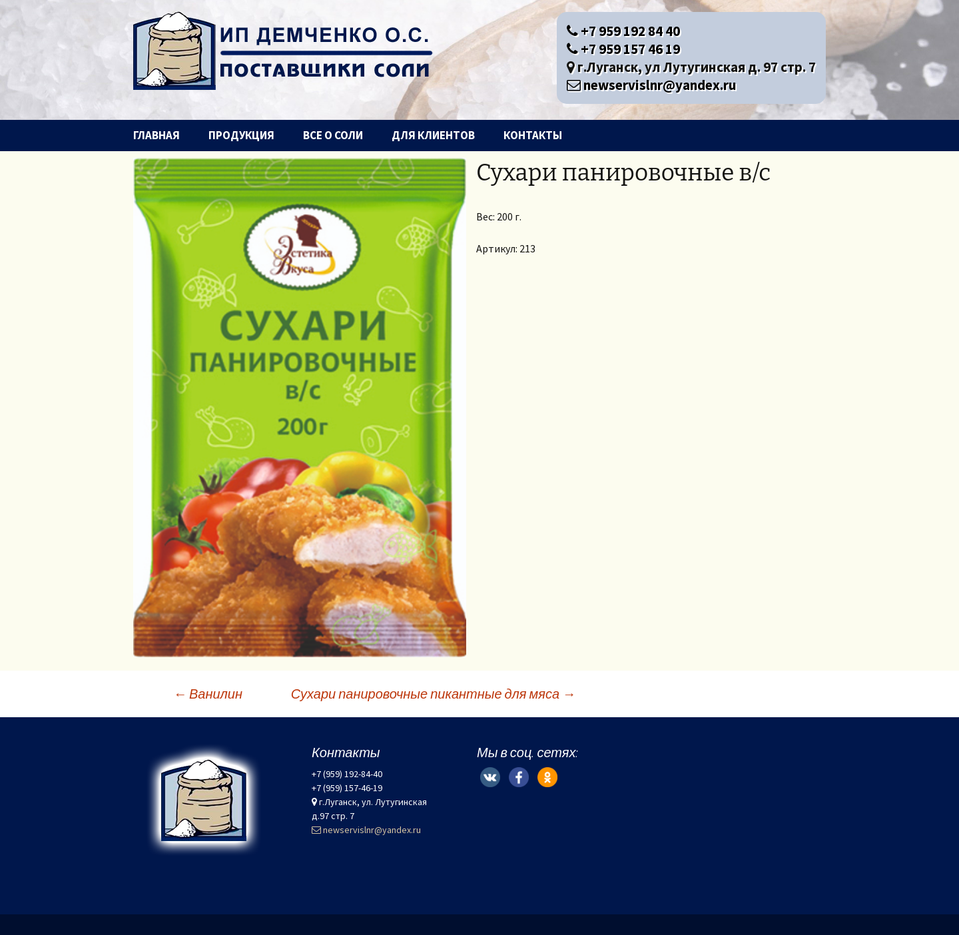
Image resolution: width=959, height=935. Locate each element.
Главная (156, 135)
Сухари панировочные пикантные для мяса (433, 693)
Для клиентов (433, 135)
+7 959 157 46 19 (623, 49)
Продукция (241, 135)
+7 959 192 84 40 (623, 31)
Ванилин (207, 693)
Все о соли (333, 135)
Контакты (532, 135)
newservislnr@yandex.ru (652, 85)
